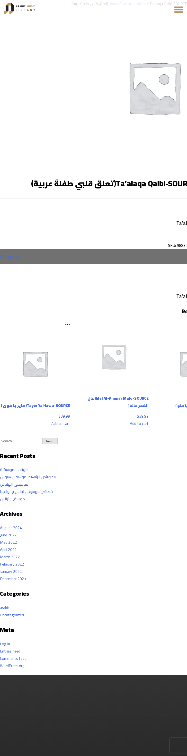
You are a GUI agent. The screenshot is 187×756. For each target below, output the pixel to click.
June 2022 (8, 535)
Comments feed (13, 658)
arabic (4, 607)
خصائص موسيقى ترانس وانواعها (26, 491)
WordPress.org (12, 665)
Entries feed (10, 651)
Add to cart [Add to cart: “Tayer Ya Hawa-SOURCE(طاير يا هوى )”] (60, 423)
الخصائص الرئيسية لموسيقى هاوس (28, 477)
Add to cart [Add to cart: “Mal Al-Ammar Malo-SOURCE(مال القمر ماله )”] (139, 423)
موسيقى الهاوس (14, 484)
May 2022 (8, 542)
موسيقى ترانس (12, 498)
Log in (5, 643)
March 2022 (10, 556)
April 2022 (8, 549)
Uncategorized (12, 615)
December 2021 (13, 578)
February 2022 (12, 564)
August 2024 (11, 527)
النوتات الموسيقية (14, 469)
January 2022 (11, 571)
